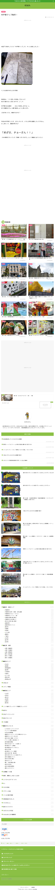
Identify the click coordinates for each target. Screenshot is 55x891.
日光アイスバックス (28, 714)
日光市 (29, 664)
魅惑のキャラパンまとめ (29, 736)
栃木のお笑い (29, 764)
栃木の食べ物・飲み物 (29, 753)
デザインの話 (28, 791)
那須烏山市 (29, 679)
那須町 (29, 666)
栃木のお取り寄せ (29, 759)
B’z (28, 783)
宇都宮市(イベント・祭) (29, 615)
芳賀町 (29, 628)
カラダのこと (28, 803)
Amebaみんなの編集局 (28, 814)
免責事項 (33, 887)
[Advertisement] (27, 32)
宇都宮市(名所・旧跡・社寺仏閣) (29, 612)
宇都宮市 (3, 11)
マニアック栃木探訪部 (29, 730)
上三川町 (29, 632)
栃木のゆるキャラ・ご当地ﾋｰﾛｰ (29, 744)
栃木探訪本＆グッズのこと (29, 747)
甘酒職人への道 (28, 772)
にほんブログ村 (5, 833)
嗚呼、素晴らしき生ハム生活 (28, 775)
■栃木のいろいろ (28, 726)
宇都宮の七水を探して (29, 619)
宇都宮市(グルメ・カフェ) (29, 613)
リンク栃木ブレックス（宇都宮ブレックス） (28, 706)
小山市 (29, 693)
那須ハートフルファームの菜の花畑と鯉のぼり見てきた (17, 444)
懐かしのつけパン (29, 768)
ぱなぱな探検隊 (29, 732)
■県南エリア (28, 690)
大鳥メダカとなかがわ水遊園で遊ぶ (12, 455)
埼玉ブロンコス (28, 718)
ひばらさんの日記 (28, 810)
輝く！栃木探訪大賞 (29, 762)
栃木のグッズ (29, 760)
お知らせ (28, 683)
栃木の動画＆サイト (29, 757)
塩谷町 (29, 670)
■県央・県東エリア (28, 607)
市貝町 (29, 630)
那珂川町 (29, 677)
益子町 (29, 640)
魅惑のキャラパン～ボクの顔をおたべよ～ (29, 734)
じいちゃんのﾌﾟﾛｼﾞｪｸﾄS (28, 779)
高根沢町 (29, 623)
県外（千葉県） (29, 656)
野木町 (29, 703)
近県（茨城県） (29, 650)
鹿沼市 (29, 627)
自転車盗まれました (28, 799)
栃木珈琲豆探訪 (29, 742)
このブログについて (8, 853)
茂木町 (29, 642)
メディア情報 (28, 687)
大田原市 (29, 671)
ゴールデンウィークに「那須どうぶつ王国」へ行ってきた (18, 449)
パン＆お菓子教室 (28, 795)
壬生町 (29, 638)
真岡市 (29, 634)
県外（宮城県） (29, 657)
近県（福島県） (29, 648)
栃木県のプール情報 (29, 745)
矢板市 (29, 673)
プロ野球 (28, 722)
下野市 (29, 636)
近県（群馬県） (29, 652)
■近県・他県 (28, 645)
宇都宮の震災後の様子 (29, 617)
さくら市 (29, 675)
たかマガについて (7, 857)
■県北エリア (28, 661)
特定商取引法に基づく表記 (10, 869)
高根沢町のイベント (29, 625)
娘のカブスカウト (28, 807)
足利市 (29, 695)
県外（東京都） (29, 654)
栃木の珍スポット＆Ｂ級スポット (29, 755)
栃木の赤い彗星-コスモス (29, 738)
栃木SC (28, 710)
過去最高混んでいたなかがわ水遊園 (12, 439)
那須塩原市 (29, 668)
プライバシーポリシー (8, 861)
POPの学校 (28, 787)
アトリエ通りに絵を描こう (29, 740)
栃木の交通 (29, 749)
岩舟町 (29, 699)
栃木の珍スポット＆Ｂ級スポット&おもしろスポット (16, 865)
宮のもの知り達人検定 (29, 621)
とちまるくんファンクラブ (29, 729)
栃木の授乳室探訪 (29, 766)
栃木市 (29, 697)
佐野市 (29, 701)
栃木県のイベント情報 (29, 751)
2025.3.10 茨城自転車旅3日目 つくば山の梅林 (15, 460)
